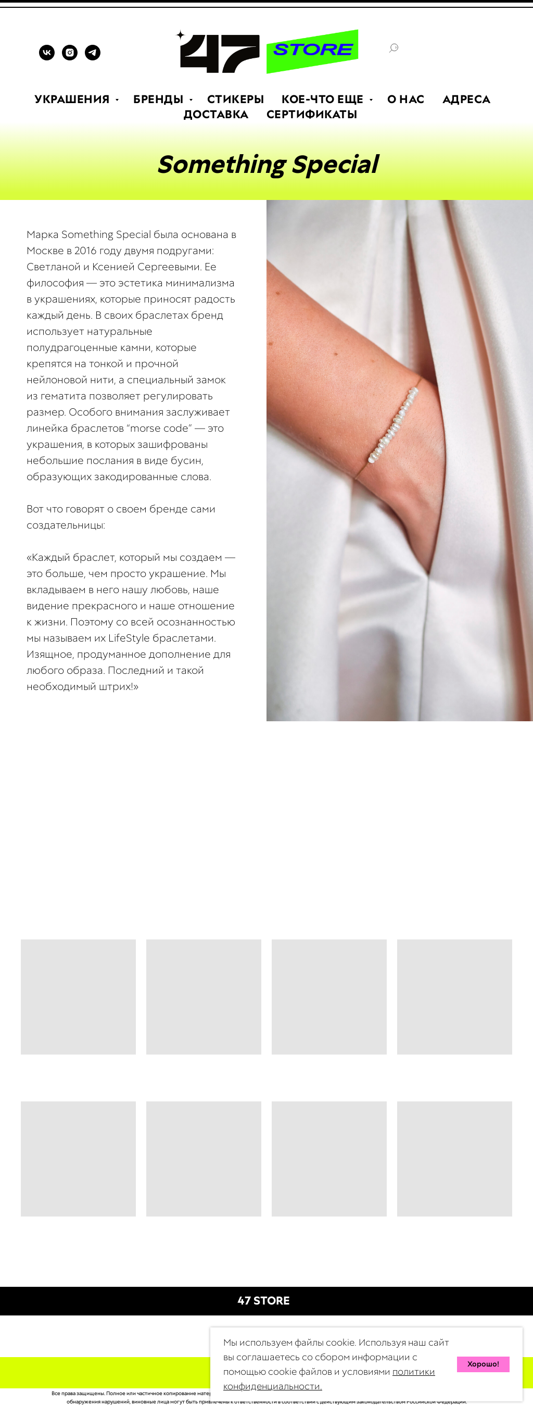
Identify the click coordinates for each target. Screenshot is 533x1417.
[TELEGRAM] (92, 57)
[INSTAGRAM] (70, 57)
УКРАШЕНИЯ (73, 99)
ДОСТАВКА (216, 114)
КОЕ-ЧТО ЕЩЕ (324, 99)
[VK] (47, 57)
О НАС (406, 99)
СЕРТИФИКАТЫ (312, 114)
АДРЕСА (466, 99)
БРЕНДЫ (159, 99)
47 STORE (263, 1300)
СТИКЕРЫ (235, 99)
